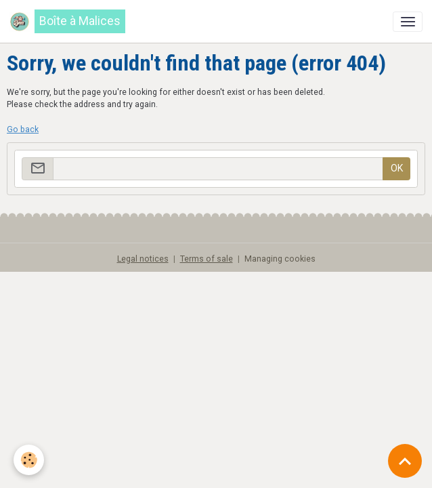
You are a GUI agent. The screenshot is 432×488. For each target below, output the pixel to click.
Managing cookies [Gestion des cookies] (280, 259)
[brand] (67, 21)
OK (397, 168)
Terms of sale (206, 259)
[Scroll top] (405, 461)
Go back (23, 129)
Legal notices (143, 259)
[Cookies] (29, 460)
